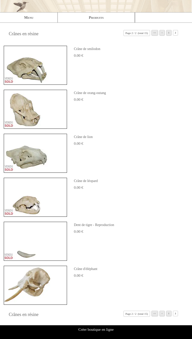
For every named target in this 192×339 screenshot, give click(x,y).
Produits (96, 18)
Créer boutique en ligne (96, 330)
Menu (29, 18)
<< (155, 33)
